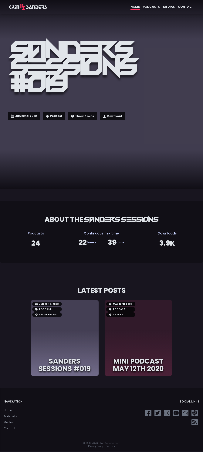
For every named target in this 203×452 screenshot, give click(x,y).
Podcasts (151, 7)
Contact (186, 7)
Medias (169, 7)
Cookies (110, 446)
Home (135, 7)
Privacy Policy (95, 446)
